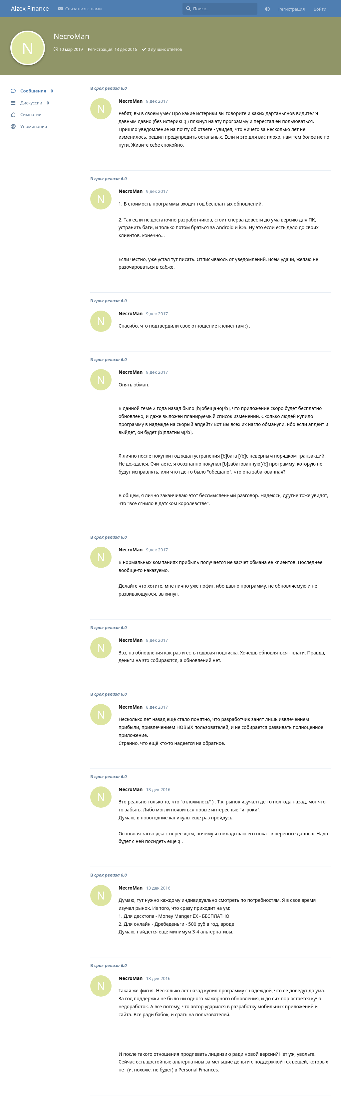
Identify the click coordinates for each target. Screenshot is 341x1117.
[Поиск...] (219, 9)
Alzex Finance (30, 8)
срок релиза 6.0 (110, 88)
